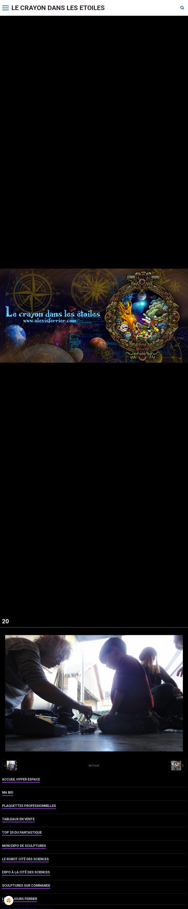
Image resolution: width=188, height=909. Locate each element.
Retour (94, 765)
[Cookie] (8, 900)
